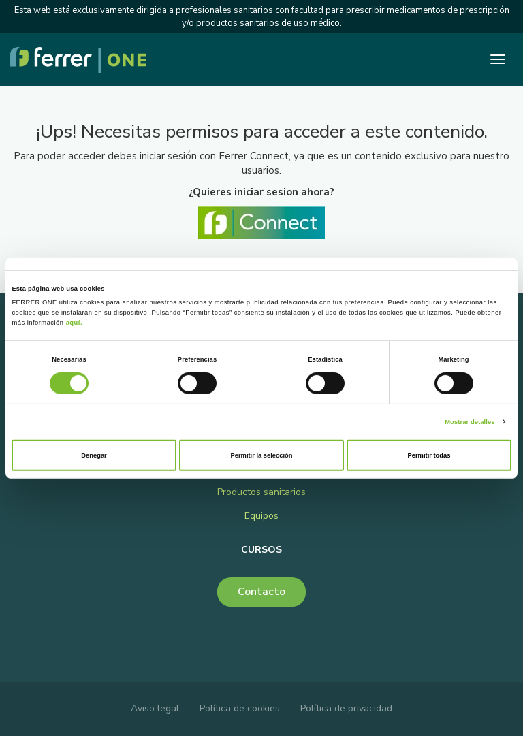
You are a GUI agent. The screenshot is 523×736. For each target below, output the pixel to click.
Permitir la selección (261, 455)
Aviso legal (155, 708)
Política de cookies (240, 708)
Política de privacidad (346, 708)
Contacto (261, 591)
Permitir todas (429, 455)
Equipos (261, 515)
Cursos (261, 549)
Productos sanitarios (261, 491)
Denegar (93, 455)
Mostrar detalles (469, 421)
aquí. (74, 322)
